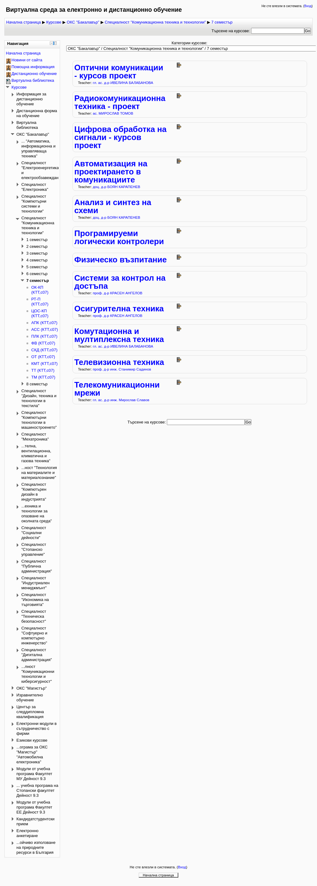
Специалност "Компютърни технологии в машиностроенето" (39, 420)
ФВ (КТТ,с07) (43, 343)
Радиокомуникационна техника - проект (119, 102)
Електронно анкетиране (27, 833)
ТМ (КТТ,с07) (43, 377)
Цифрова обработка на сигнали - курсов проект (120, 137)
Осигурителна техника (119, 308)
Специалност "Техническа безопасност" (33, 616)
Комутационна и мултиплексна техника (119, 335)
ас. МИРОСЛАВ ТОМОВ (113, 113)
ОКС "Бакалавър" (83, 22)
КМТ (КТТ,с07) (44, 363)
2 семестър (37, 246)
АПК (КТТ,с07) (44, 322)
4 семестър (37, 260)
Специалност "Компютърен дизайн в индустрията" (33, 492)
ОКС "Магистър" (31, 688)
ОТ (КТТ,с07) (43, 356)
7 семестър (221, 22)
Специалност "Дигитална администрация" (36, 654)
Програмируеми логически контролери (119, 237)
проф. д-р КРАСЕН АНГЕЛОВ (117, 293)
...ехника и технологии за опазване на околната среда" (36, 513)
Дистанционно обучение (34, 73)
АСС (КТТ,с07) (44, 329)
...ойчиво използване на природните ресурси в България (35, 847)
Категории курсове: (189, 43)
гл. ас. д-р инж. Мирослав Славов (121, 400)
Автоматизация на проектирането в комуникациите (110, 171)
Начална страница (23, 22)
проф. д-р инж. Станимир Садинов (122, 369)
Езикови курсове (31, 740)
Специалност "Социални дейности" (33, 532)
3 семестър (37, 253)
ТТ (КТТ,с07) (42, 370)
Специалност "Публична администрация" (36, 566)
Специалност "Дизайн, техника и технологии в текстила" (38, 398)
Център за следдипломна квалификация (30, 711)
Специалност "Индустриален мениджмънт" (35, 583)
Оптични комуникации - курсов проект (118, 71)
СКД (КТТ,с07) (44, 350)
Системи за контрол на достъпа (120, 282)
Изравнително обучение (29, 697)
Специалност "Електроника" (34, 187)
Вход (308, 6)
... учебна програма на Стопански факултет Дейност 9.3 (37, 790)
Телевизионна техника (119, 362)
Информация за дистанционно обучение (31, 99)
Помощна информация (32, 66)
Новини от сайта (26, 60)
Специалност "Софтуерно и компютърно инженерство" (34, 635)
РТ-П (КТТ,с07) (39, 301)
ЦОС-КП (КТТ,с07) (39, 313)
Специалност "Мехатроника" (35, 436)
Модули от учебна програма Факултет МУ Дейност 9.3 (34, 773)
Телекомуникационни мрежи (117, 388)
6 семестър (37, 273)
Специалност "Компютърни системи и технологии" (33, 203)
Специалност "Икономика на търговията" (35, 599)
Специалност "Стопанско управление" (33, 549)
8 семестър (37, 384)
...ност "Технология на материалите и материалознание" (39, 472)
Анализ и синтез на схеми (112, 206)
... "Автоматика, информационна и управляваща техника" (38, 148)
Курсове (53, 22)
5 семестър (37, 267)
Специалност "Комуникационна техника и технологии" (155, 22)
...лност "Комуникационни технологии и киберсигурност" (37, 674)
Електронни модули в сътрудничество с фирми (36, 728)
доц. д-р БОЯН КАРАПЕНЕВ (116, 187)
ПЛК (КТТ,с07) (44, 336)
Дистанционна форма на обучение (36, 113)
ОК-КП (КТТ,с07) (39, 290)
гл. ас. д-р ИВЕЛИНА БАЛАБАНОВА (123, 83)
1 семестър (37, 239)
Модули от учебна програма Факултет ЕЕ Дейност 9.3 (34, 807)
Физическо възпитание (120, 259)
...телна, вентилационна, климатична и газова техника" (36, 453)
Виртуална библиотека (32, 80)
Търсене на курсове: (231, 31)
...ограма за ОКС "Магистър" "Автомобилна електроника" (32, 754)
